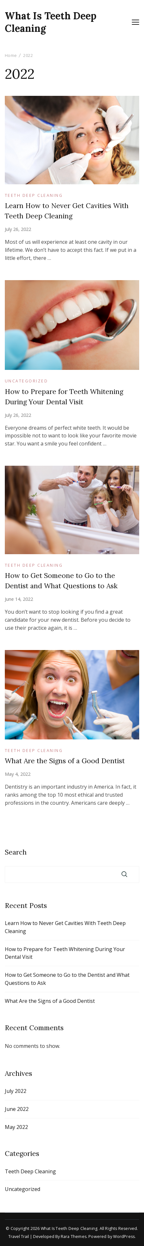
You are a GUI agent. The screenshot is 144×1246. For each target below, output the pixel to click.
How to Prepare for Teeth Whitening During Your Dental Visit (65, 953)
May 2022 (16, 1127)
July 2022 (15, 1091)
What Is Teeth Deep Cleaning (50, 22)
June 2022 (17, 1109)
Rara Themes (73, 1236)
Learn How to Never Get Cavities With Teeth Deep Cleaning (65, 927)
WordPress (124, 1236)
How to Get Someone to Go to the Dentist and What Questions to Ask (67, 978)
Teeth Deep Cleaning (34, 195)
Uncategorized (26, 381)
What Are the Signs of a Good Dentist (65, 760)
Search (16, 852)
